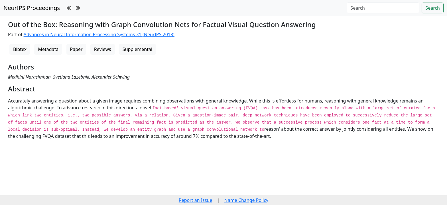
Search (432, 8)
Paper (76, 49)
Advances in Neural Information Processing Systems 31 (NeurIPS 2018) (99, 34)
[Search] (383, 8)
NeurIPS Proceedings (31, 8)
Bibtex (20, 49)
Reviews (102, 49)
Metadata (48, 49)
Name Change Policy (246, 200)
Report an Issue (195, 200)
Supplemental (137, 49)
